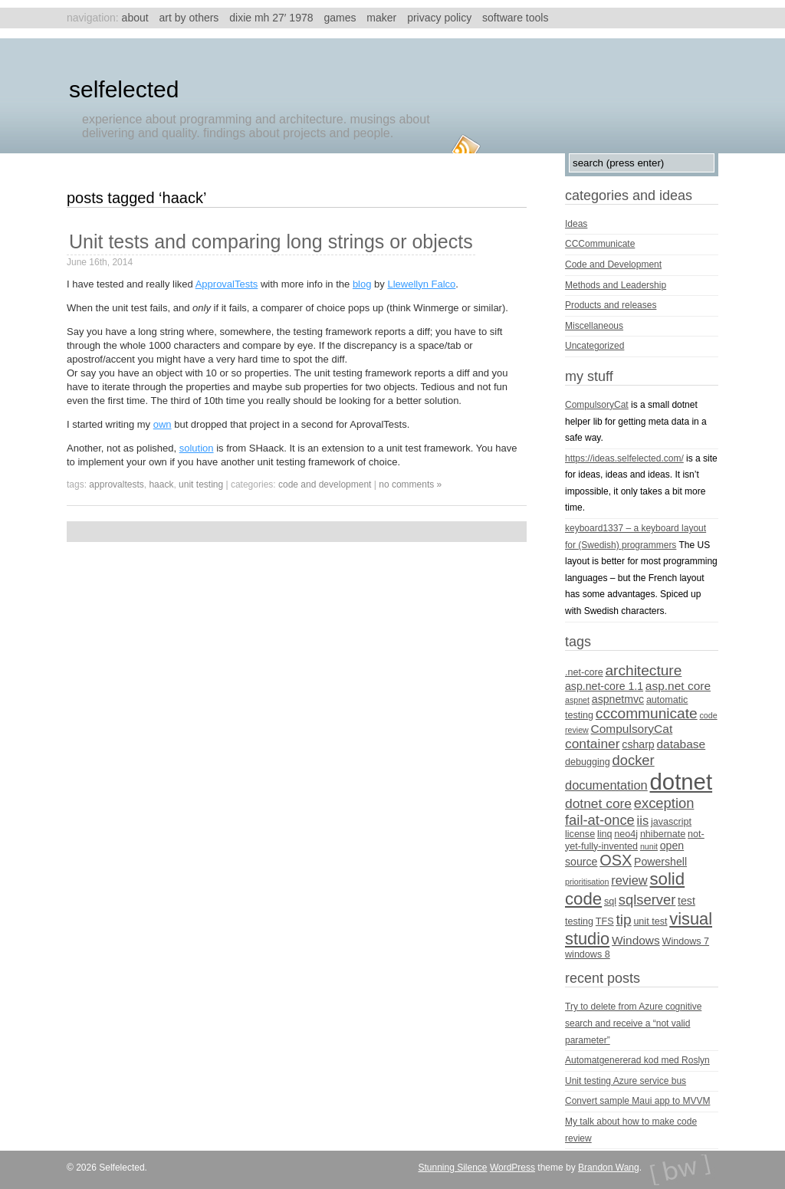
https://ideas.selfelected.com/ (624, 458)
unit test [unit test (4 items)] (650, 921)
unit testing (201, 484)
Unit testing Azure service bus (625, 1081)
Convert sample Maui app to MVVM (637, 1100)
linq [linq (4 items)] (605, 834)
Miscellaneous (594, 325)
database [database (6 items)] (681, 744)
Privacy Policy (439, 17)
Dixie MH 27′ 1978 (271, 17)
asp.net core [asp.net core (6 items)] (678, 685)
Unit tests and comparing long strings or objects (271, 241)
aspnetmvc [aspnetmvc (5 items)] (618, 699)
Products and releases (610, 305)
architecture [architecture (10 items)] (643, 670)
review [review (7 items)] (629, 880)
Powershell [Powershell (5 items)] (660, 862)
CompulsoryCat (597, 404)
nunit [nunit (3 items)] (649, 846)
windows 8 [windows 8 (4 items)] (587, 954)
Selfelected (124, 89)
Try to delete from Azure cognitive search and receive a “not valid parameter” (633, 1023)
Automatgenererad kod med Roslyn (637, 1060)
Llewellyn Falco (421, 284)
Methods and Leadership (615, 285)
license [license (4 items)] (580, 834)
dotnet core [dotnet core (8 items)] (598, 803)
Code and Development (324, 484)
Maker (381, 17)
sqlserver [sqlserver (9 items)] (647, 900)
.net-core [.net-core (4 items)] (584, 672)
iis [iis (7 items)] (643, 820)
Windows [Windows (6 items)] (636, 940)
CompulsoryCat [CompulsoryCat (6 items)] (632, 728)
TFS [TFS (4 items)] (605, 921)
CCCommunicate (600, 243)
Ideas (576, 223)
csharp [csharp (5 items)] (638, 744)
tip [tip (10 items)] (623, 919)
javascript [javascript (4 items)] (671, 821)
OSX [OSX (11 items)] (615, 860)
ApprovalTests (226, 284)
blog (362, 284)
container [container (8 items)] (592, 743)
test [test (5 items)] (686, 901)
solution (196, 448)
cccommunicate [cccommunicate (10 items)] (647, 713)
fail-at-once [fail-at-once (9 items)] (600, 820)
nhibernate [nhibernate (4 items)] (662, 834)
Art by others (189, 17)
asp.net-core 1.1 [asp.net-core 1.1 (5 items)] (604, 686)
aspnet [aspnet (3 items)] (577, 700)
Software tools (515, 17)
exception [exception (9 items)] (664, 803)
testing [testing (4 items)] (579, 921)
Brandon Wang (608, 1167)
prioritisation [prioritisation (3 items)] (587, 881)
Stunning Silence (452, 1167)
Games (340, 17)
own (162, 424)
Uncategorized (594, 345)
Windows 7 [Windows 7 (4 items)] (686, 941)
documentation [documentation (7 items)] (606, 785)
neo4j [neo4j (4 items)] (626, 834)
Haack (161, 484)
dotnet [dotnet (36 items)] (681, 781)
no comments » (410, 484)
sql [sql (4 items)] (610, 901)
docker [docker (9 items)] (634, 760)
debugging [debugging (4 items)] (587, 762)
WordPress (512, 1167)
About (135, 17)
